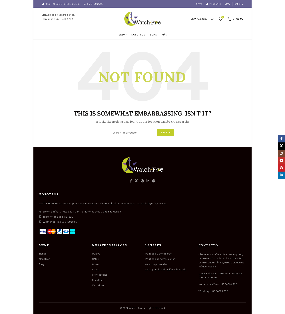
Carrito (238, 4)
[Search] (212, 18)
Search (165, 132)
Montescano (99, 274)
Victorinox (98, 285)
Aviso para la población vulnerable (165, 269)
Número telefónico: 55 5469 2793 (217, 284)
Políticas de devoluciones (160, 259)
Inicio (199, 4)
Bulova (96, 253)
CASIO (95, 259)
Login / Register (199, 18)
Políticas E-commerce (158, 253)
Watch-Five (135, 308)
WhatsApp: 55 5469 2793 (213, 291)
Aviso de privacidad (156, 264)
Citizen (96, 264)
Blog (227, 4)
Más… (165, 34)
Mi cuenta (213, 4)
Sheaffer (97, 280)
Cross (95, 269)
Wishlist (222, 17)
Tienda (120, 34)
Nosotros (138, 34)
